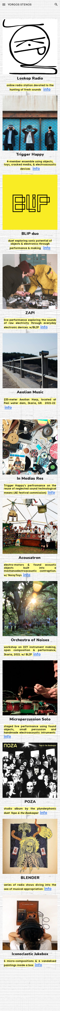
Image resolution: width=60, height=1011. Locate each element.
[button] (4, 4)
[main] (30, 78)
